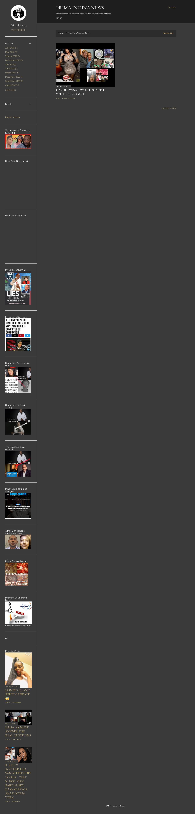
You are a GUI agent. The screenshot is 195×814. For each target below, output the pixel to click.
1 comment (15, 801)
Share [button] (58, 98)
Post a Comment (68, 98)
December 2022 (14, 77)
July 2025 (10, 64)
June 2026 (11, 48)
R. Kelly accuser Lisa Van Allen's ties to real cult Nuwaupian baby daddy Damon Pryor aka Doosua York (18, 781)
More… (59, 18)
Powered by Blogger (116, 806)
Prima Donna (18, 25)
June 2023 (11, 68)
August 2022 (12, 85)
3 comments (16, 702)
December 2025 (14, 60)
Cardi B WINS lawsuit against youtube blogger (80, 92)
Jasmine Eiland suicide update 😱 (17, 694)
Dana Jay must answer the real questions (18, 731)
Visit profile (18, 30)
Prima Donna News (80, 8)
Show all (168, 33)
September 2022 (14, 81)
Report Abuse (12, 117)
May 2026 (11, 52)
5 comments (16, 739)
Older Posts (169, 108)
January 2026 (12, 56)
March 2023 (11, 73)
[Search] (172, 8)
